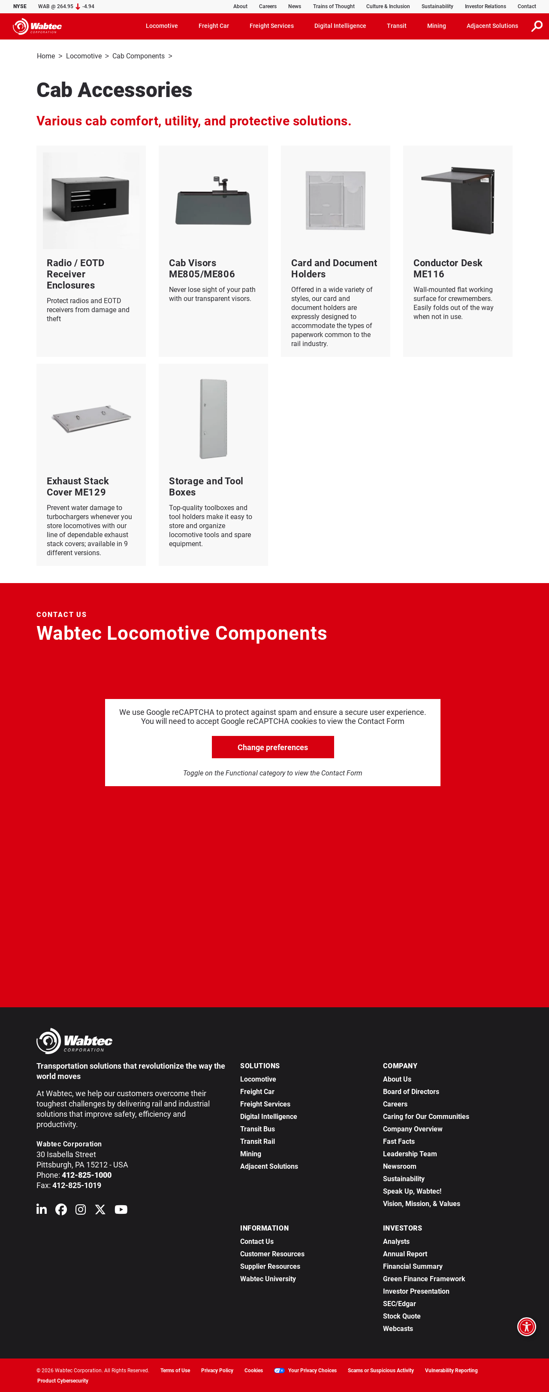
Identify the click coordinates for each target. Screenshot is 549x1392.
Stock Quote (402, 1315)
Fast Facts (399, 1141)
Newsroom (399, 1165)
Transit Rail (257, 1141)
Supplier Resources (270, 1265)
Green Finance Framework (424, 1278)
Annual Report (405, 1253)
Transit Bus (257, 1128)
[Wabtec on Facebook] (61, 1211)
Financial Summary (413, 1265)
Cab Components (138, 56)
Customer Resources (272, 1253)
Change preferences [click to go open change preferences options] (273, 746)
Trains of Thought (334, 6)
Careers (268, 6)
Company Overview (413, 1128)
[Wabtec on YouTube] (121, 1211)
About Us (397, 1078)
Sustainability (437, 6)
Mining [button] (436, 25)
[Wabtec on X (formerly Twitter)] (100, 1211)
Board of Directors (411, 1091)
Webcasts (398, 1328)
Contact (527, 6)
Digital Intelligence (268, 1116)
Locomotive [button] (162, 25)
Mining (250, 1153)
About (240, 6)
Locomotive (84, 56)
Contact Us (257, 1241)
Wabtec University (268, 1278)
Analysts (396, 1241)
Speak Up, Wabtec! (412, 1190)
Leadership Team (410, 1153)
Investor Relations (485, 6)
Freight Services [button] (272, 25)
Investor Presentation (416, 1290)
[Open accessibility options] (526, 1326)
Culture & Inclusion (388, 6)
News (294, 6)
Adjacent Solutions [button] (492, 25)
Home (46, 56)
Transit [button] (397, 25)
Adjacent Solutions (269, 1165)
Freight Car (257, 1091)
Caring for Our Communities (426, 1116)
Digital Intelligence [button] (340, 25)
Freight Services (265, 1103)
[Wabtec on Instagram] (80, 1211)
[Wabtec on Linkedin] (41, 1211)
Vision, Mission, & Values (421, 1203)
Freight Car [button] (214, 25)
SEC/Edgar (399, 1303)
